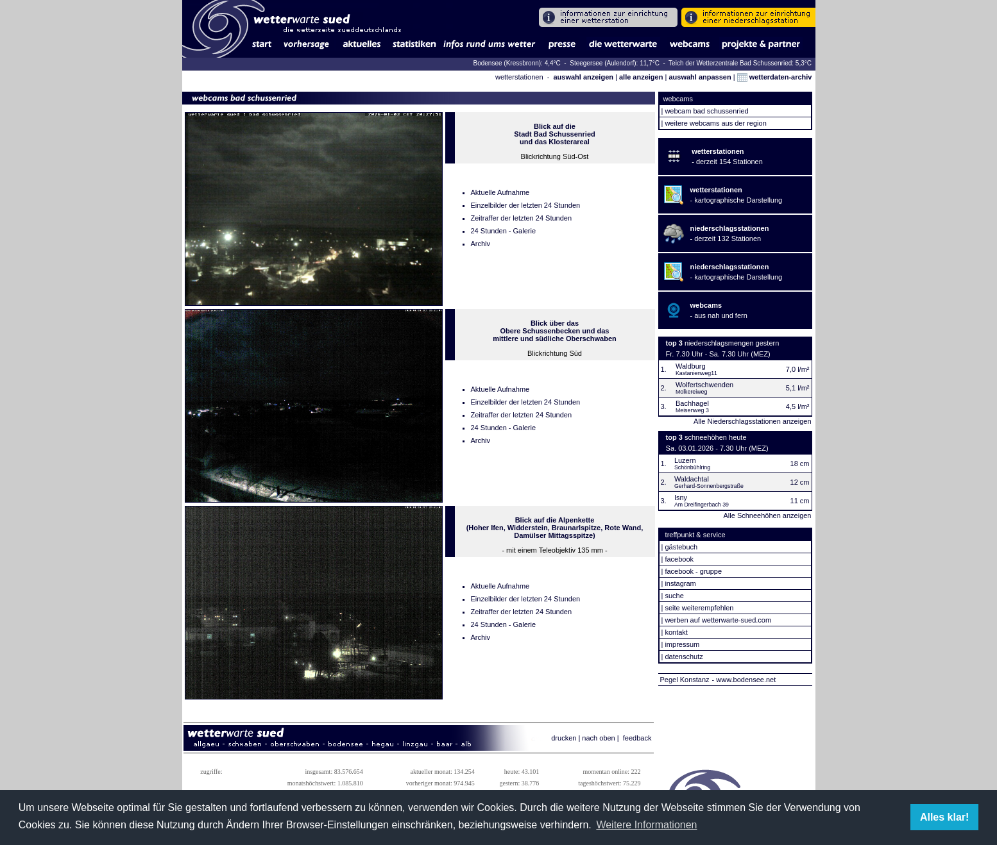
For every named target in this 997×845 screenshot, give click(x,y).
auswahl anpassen (700, 77)
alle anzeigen (641, 77)
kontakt (676, 632)
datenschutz (684, 656)
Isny (680, 497)
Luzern (685, 460)
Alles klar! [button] (944, 817)
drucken (563, 738)
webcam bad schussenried (706, 111)
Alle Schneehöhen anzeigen (767, 515)
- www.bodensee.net (744, 679)
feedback (637, 738)
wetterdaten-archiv (774, 77)
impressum (682, 644)
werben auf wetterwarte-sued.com (718, 620)
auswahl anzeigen (583, 77)
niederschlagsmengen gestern (732, 343)
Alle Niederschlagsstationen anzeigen (752, 421)
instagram (680, 583)
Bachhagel (692, 403)
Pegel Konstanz (685, 679)
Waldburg (691, 366)
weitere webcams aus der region (715, 123)
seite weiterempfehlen (699, 608)
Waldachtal (691, 479)
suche (674, 595)
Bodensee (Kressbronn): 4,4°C (517, 63)
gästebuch (681, 547)
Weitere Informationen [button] (646, 824)
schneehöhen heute (716, 437)
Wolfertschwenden (704, 385)
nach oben (598, 738)
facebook (679, 559)
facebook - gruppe (693, 571)
